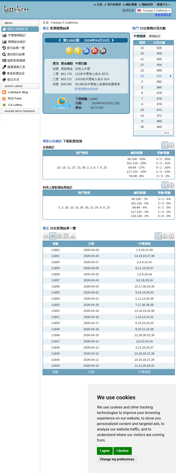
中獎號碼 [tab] (140, 36)
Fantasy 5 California (154, 10)
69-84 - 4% (139, 207)
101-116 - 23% (136, 163)
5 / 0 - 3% (163, 176)
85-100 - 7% (140, 199)
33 (66, 207)
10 (58, 167)
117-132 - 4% (140, 212)
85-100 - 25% (137, 159)
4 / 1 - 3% (164, 207)
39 (83, 167)
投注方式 (10, 79)
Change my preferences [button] (117, 459)
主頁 (98, 4)
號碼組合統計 (14, 41)
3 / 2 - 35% (163, 159)
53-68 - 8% (136, 176)
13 (78, 167)
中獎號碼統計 (14, 35)
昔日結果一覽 (13, 48)
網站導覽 (130, 4)
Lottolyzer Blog (15, 92)
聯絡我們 (146, 4)
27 (73, 167)
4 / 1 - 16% (163, 167)
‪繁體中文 (163, 4)
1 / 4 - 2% (164, 212)
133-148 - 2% (140, 216)
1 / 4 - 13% (163, 171)
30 (86, 207)
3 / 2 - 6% (164, 199)
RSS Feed (12, 98)
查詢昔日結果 (13, 54)
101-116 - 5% (140, 203)
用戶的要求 (113, 4)
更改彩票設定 (163, 15)
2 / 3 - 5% (164, 203)
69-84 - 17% (136, 167)
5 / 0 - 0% (164, 216)
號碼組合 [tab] (155, 36)
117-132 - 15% (136, 171)
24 (96, 207)
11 (68, 167)
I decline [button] (122, 451)
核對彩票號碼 (13, 60)
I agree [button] (105, 451)
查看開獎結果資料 (86, 89)
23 (105, 167)
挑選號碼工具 (13, 67)
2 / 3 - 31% (163, 163)
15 (63, 167)
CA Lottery (12, 105)
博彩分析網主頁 (15, 29)
